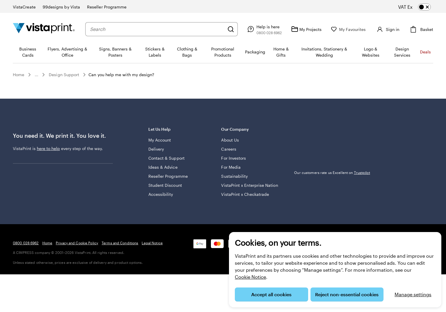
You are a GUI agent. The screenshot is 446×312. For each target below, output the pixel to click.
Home (18, 74)
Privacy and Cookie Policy (77, 243)
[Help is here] (262, 29)
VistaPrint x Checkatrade (245, 194)
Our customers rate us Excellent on (332, 172)
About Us (230, 139)
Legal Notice (152, 243)
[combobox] (156, 29)
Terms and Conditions (120, 243)
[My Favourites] (346, 29)
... (36, 74)
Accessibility (160, 194)
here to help (48, 148)
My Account (159, 139)
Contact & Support (166, 158)
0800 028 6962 (26, 243)
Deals (425, 51)
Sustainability (234, 176)
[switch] (419, 7)
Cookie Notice (250, 277)
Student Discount (165, 185)
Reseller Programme (168, 176)
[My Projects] (304, 29)
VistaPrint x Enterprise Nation (249, 185)
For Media (231, 167)
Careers (228, 149)
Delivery (156, 149)
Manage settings (413, 294)
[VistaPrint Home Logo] (44, 29)
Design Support (64, 74)
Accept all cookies (271, 294)
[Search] (228, 29)
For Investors (233, 158)
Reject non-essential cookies (347, 294)
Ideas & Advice (163, 167)
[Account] (386, 29)
